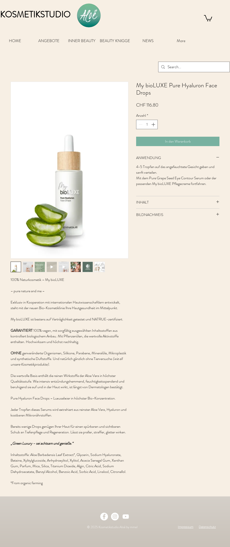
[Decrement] (140, 124)
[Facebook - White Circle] (104, 516)
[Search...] (194, 67)
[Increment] (153, 124)
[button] (208, 17)
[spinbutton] (146, 124)
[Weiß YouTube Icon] (126, 516)
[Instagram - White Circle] (115, 516)
